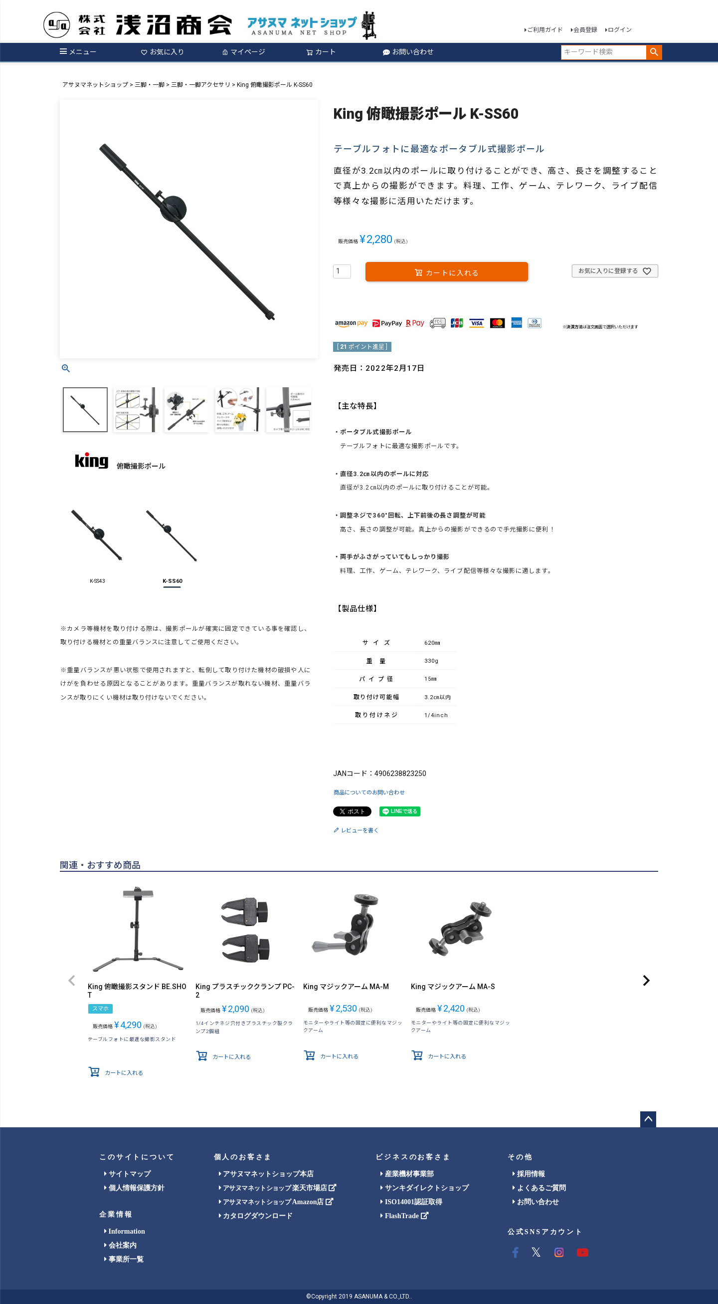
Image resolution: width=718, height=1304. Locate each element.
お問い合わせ (408, 52)
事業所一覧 (124, 1259)
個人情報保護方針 (134, 1188)
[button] (72, 981)
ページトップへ (648, 1119)
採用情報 (529, 1174)
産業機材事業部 (407, 1174)
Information (124, 1231)
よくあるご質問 (539, 1188)
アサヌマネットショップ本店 (266, 1174)
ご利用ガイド (545, 29)
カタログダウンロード (256, 1216)
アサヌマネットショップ (95, 84)
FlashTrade (404, 1216)
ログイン (620, 29)
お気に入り (162, 52)
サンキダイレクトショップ (424, 1188)
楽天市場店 (278, 1188)
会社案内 (120, 1245)
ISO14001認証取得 (411, 1202)
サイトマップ (127, 1174)
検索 (654, 52)
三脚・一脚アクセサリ (200, 84)
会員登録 (585, 29)
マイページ (243, 52)
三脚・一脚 (150, 84)
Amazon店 (276, 1202)
